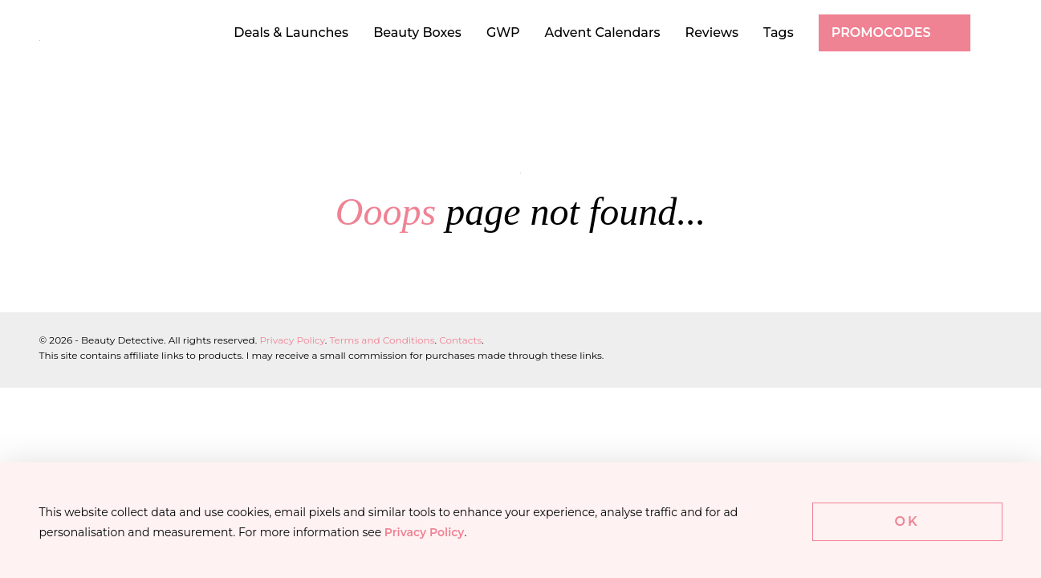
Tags (778, 32)
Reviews (712, 32)
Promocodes (881, 32)
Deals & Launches (291, 32)
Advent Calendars (603, 32)
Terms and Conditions (381, 340)
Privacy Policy (291, 340)
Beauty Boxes (417, 32)
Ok (907, 521)
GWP (503, 32)
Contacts (460, 340)
